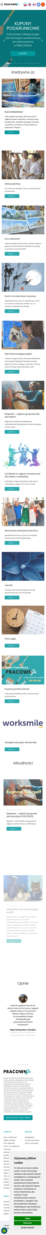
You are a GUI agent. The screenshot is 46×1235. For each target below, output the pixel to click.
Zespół (28, 1132)
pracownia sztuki (20, 1090)
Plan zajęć (10, 676)
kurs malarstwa (9, 1094)
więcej (12, 132)
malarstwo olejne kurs (11, 1088)
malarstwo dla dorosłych (12, 1082)
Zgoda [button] (27, 1218)
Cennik (8, 626)
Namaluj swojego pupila (18, 399)
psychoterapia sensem (22, 1084)
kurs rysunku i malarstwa (20, 1096)
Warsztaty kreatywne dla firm (21, 572)
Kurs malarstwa (14, 111)
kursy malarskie (18, 1104)
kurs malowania (20, 1094)
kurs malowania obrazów (16, 1106)
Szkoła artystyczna (10, 1078)
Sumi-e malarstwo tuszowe (20, 339)
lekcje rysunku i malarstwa (18, 1108)
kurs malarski (16, 1098)
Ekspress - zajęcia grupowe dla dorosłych (22, 461)
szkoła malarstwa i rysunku (22, 1112)
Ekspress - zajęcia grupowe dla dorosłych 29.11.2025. (22, 859)
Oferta (7, 1132)
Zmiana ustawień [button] (27, 1228)
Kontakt (8, 1196)
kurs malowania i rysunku (16, 1101)
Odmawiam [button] (27, 1223)
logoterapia (8, 1086)
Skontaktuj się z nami (18, 1117)
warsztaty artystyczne (25, 1078)
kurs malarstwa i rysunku (17, 1109)
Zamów (23, 53)
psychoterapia (9, 1084)
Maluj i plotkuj (12, 225)
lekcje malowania (19, 1100)
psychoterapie (27, 1092)
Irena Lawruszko (31, 1143)
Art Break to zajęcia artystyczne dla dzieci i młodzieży (22, 519)
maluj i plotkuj (28, 1080)
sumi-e (24, 1082)
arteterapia (19, 1080)
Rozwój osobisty (9, 1080)
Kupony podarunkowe (17, 730)
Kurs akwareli (12, 282)
